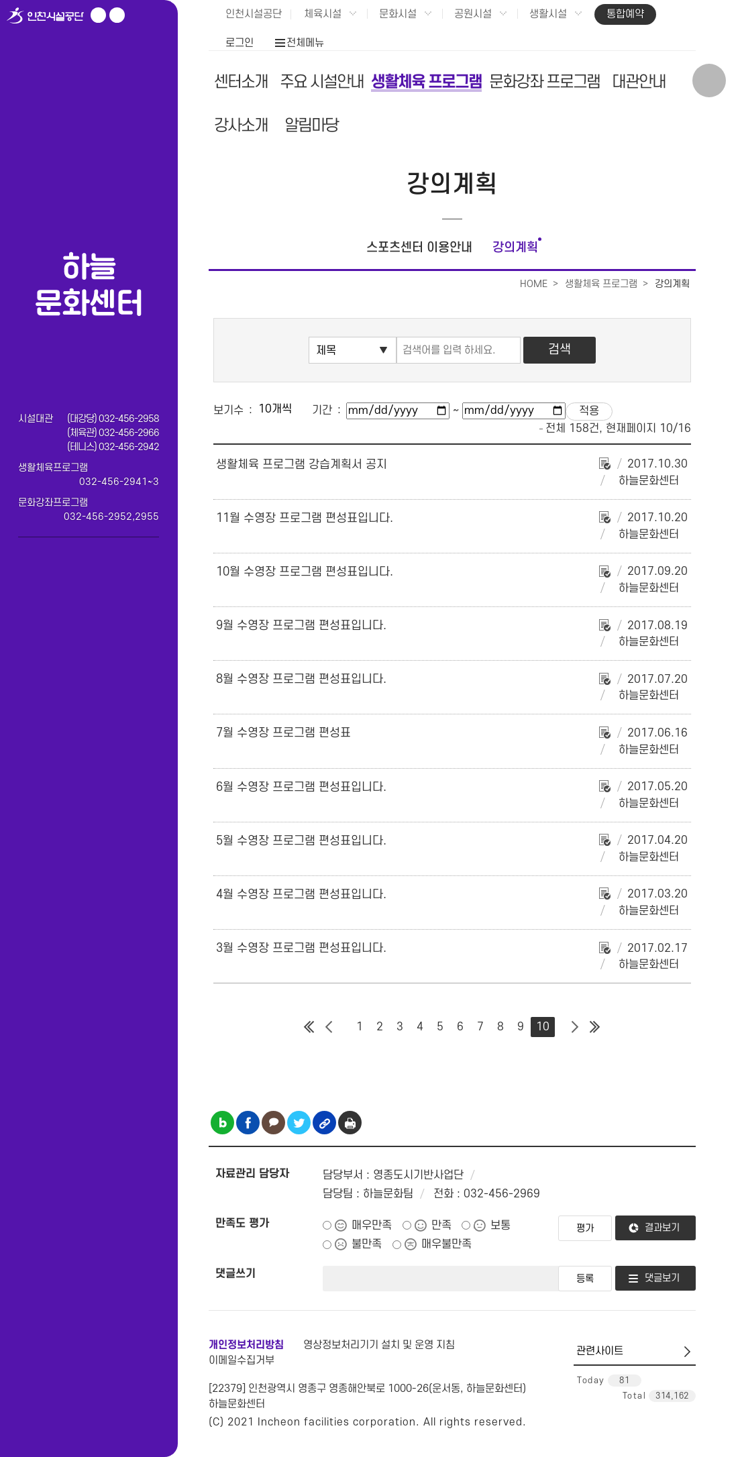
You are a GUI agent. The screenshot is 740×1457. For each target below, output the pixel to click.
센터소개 (241, 82)
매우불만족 (446, 1244)
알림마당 (311, 126)
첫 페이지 (309, 1027)
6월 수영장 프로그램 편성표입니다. (301, 787)
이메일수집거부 (241, 1360)
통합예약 (625, 14)
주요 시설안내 (322, 82)
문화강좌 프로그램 (544, 82)
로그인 (239, 43)
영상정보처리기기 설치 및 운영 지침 (379, 1345)
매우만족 (372, 1226)
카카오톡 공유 (273, 1122)
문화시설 (398, 14)
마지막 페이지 (595, 1027)
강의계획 (515, 248)
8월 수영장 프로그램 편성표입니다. (301, 679)
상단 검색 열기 (709, 80)
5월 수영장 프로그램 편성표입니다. (301, 840)
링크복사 (324, 1122)
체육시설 (322, 14)
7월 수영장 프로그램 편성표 (283, 732)
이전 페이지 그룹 (329, 1027)
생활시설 (548, 14)
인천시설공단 (253, 14)
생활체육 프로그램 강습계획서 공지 (301, 464)
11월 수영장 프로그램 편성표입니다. (304, 518)
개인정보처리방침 (246, 1345)
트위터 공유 (299, 1122)
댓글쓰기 (235, 1274)
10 (542, 1027)
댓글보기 (662, 1278)
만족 (441, 1226)
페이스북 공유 (248, 1122)
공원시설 (473, 14)
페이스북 (117, 15)
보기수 (228, 410)
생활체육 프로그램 (426, 82)
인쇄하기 (350, 1122)
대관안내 (639, 82)
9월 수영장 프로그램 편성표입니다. (301, 625)
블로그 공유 (222, 1122)
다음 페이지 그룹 (575, 1027)
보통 (500, 1226)
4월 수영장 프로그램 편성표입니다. (301, 894)
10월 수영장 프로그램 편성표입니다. (304, 571)
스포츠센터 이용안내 (419, 248)
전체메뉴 (305, 43)
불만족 (367, 1244)
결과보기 (662, 1228)
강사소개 (241, 126)
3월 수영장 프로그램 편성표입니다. (301, 948)
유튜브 (98, 15)
